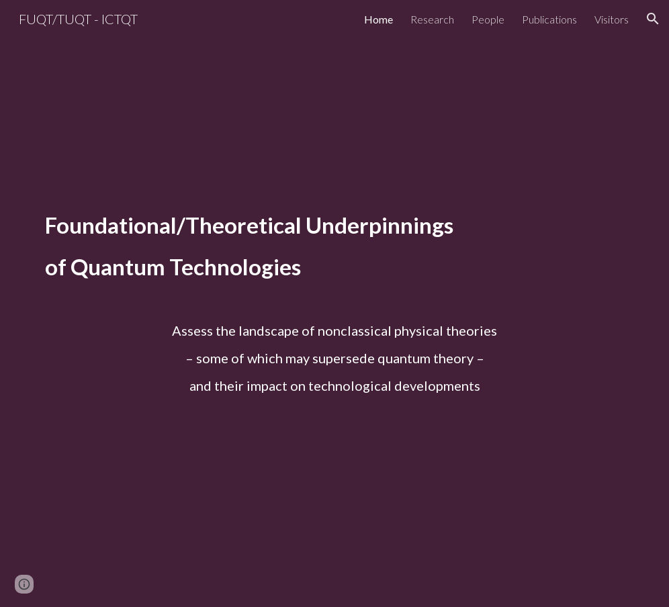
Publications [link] (549, 19)
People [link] (488, 19)
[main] (334, 257)
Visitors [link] (611, 19)
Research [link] (432, 19)
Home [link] (378, 19)
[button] (653, 19)
